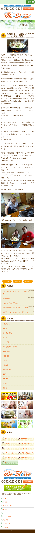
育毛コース (25, 458)
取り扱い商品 (7, 333)
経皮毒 (5, 328)
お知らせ (5, 527)
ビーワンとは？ (7, 505)
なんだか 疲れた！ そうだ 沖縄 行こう (17, 293)
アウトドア (6, 360)
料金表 (5, 509)
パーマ (7, 443)
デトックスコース (27, 453)
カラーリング (25, 443)
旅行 (4, 374)
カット (7, 439)
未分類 (5, 388)
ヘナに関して (7, 342)
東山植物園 (6, 298)
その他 (5, 383)
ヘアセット (8, 448)
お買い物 (6, 356)
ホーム (5, 498)
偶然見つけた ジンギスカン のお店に (17, 307)
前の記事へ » (28, 281)
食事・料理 (6, 351)
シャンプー (25, 448)
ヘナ (6, 462)
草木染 (5, 337)
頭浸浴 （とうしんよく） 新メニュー (16, 312)
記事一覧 (17, 281)
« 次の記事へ (7, 281)
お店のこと (6, 324)
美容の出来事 (7, 369)
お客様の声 (6, 523)
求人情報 (5, 520)
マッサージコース (11, 458)
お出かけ (6, 365)
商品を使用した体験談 (10, 347)
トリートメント (10, 453)
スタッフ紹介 (7, 516)
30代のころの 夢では (10, 303)
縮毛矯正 (6, 378)
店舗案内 (5, 502)
